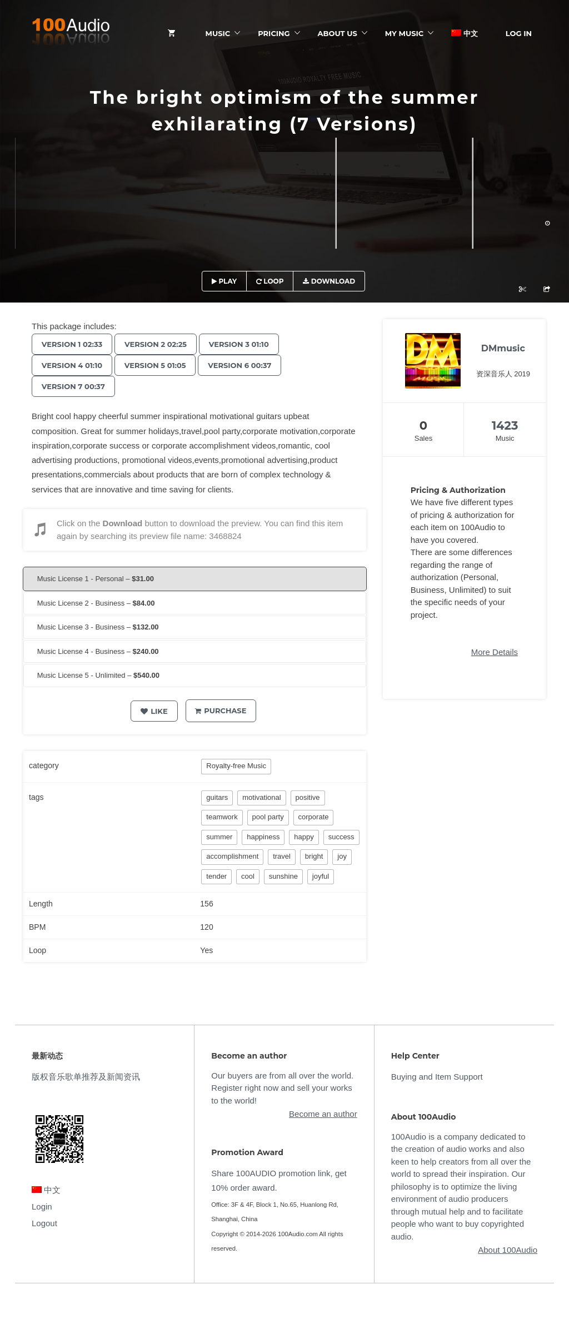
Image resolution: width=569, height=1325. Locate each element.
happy (303, 837)
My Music (404, 33)
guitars (217, 797)
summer (219, 837)
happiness (263, 837)
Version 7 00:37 (75, 386)
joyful (320, 876)
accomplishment (232, 856)
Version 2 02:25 (160, 344)
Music (218, 33)
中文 (464, 33)
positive (308, 797)
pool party (268, 817)
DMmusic (503, 348)
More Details (494, 652)
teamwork (221, 817)
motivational (261, 797)
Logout (44, 1223)
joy (342, 856)
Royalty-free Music (236, 766)
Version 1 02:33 (73, 344)
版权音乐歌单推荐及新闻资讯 (86, 1076)
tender (216, 876)
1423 (505, 425)
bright (314, 856)
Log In (519, 33)
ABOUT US (337, 33)
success (341, 837)
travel (282, 856)
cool (247, 876)
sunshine (283, 876)
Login (42, 1206)
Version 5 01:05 (160, 365)
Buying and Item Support (437, 1076)
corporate (313, 817)
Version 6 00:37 (248, 365)
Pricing (274, 33)
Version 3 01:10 (248, 344)
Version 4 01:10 (73, 365)
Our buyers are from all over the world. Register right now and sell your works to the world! (282, 1088)
